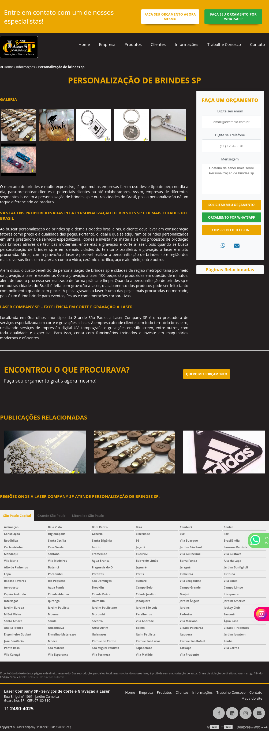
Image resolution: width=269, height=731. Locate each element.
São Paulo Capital (17, 515)
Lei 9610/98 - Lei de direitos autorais (41, 677)
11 (19, 709)
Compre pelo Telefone (231, 230)
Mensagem (230, 159)
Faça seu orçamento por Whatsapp (233, 16)
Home (84, 44)
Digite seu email (230, 111)
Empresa (107, 44)
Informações (186, 44)
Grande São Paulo (52, 515)
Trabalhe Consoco (231, 692)
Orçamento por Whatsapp (231, 217)
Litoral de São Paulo (88, 515)
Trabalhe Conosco (224, 44)
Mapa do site (251, 698)
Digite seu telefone (230, 135)
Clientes (158, 44)
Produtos (133, 44)
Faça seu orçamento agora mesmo (170, 16)
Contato (257, 44)
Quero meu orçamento (206, 374)
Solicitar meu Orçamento (231, 205)
